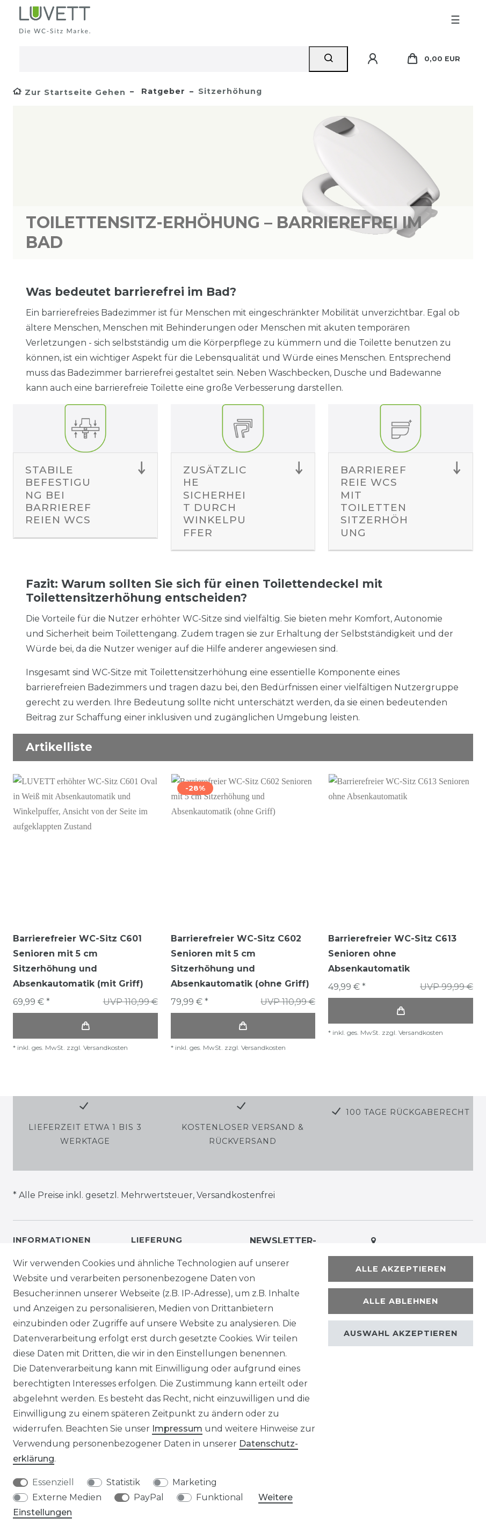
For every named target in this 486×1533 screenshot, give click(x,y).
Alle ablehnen (400, 1301)
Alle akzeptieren (401, 1269)
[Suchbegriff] (164, 59)
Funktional (219, 1497)
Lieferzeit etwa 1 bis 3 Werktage (85, 1101)
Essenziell (53, 1482)
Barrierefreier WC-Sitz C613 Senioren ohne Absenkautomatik (392, 953)
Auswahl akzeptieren (401, 1333)
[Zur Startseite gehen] (69, 92)
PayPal (149, 1497)
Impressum (177, 1429)
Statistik (123, 1482)
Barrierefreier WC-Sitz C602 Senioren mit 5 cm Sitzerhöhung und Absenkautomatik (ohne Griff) (240, 961)
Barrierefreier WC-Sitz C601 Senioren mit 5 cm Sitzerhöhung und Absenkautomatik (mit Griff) (78, 961)
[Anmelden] (374, 59)
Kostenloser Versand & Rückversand (243, 1101)
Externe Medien (66, 1497)
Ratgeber (162, 91)
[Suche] (328, 59)
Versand (166, 1235)
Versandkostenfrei (236, 1163)
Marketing (194, 1482)
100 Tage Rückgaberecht (408, 1080)
